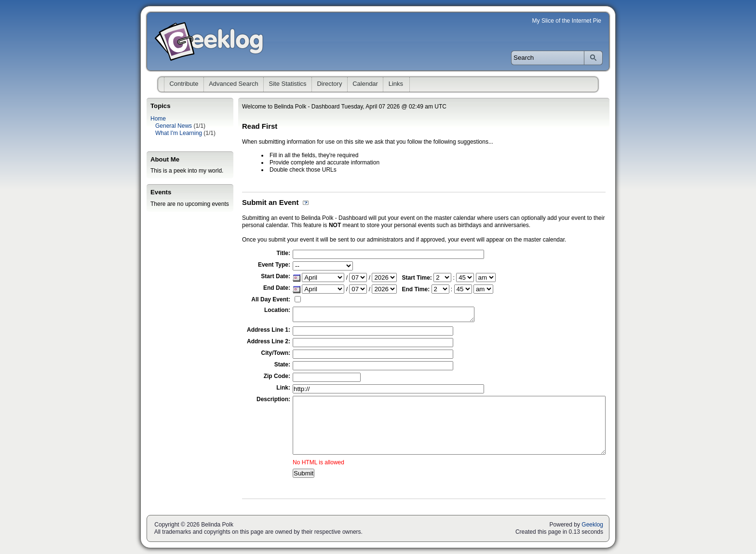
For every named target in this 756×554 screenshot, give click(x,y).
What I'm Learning (178, 133)
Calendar (365, 83)
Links (396, 83)
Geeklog (592, 524)
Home (158, 118)
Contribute (183, 83)
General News (173, 125)
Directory (329, 83)
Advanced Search (233, 83)
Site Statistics (288, 83)
